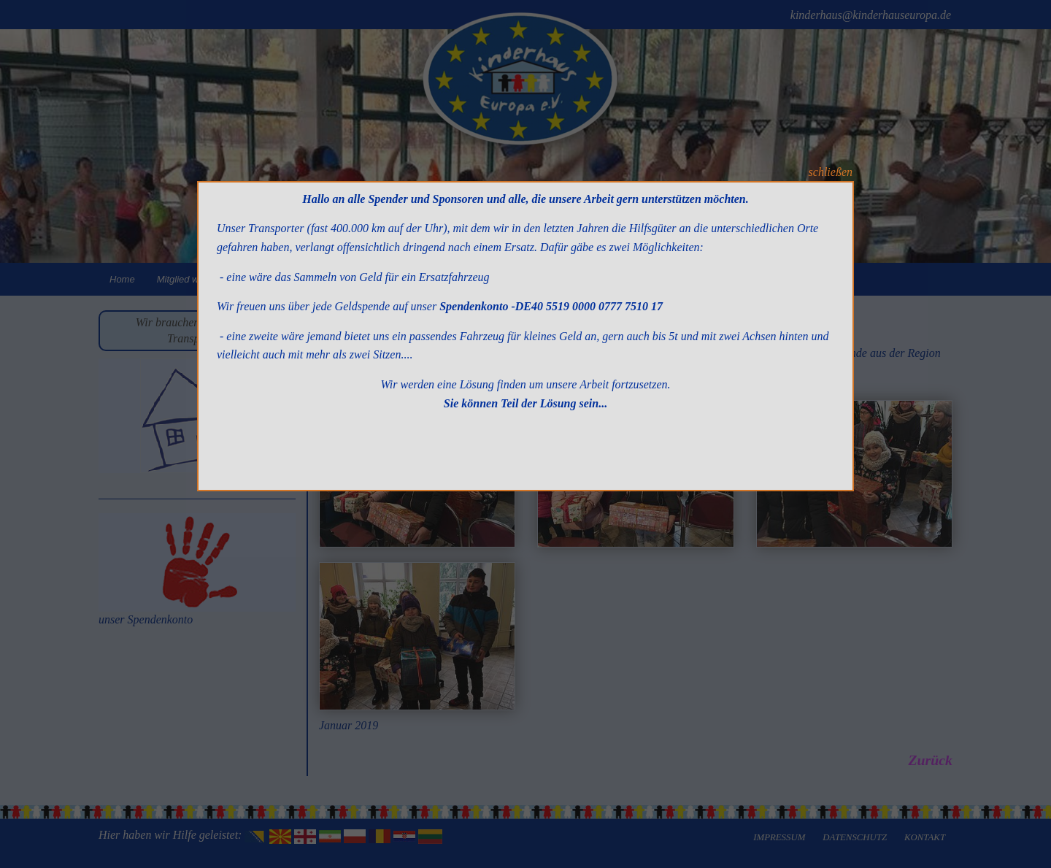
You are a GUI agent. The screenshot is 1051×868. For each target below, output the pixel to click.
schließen (830, 172)
